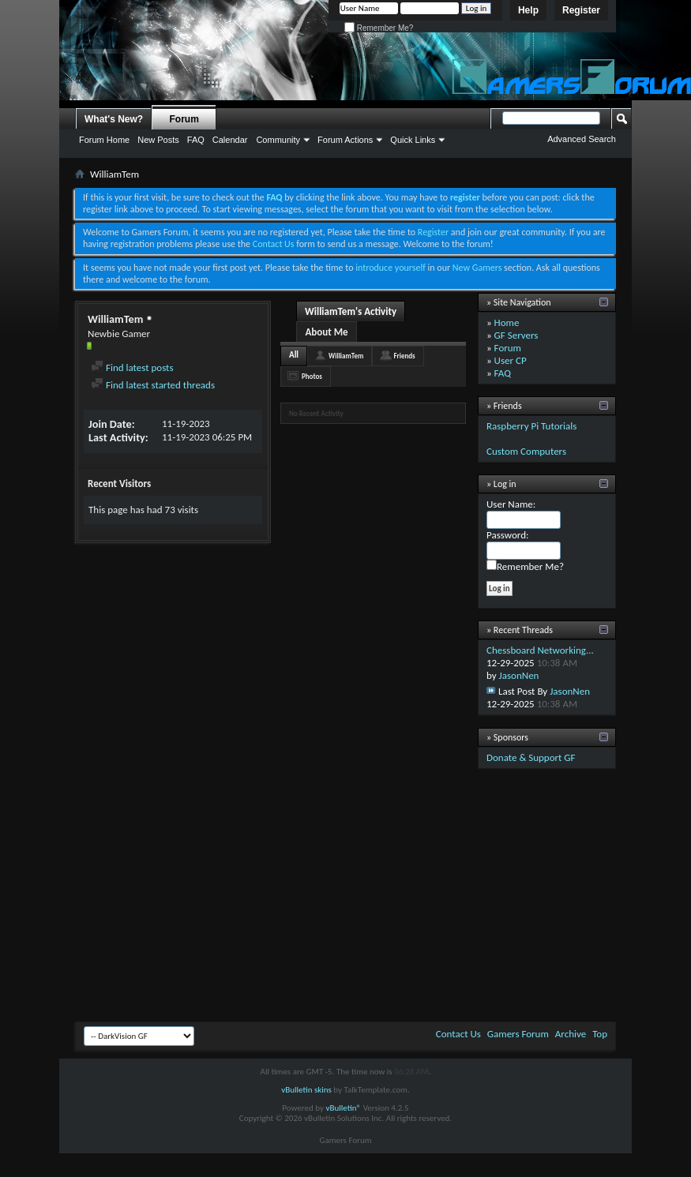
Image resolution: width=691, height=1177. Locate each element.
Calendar (230, 139)
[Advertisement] (346, 899)
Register (581, 10)
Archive (570, 1034)
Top (599, 1034)
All (294, 355)
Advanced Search (581, 139)
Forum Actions (345, 139)
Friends (404, 355)
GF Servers (516, 335)
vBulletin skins (306, 1090)
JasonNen (519, 675)
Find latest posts (132, 367)
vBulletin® (343, 1108)
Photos (312, 376)
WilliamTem (346, 355)
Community (278, 139)
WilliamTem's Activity (350, 311)
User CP (510, 360)
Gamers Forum (518, 1034)
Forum (184, 119)
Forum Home (104, 139)
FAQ (196, 139)
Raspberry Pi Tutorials (531, 426)
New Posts (158, 139)
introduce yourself (390, 267)
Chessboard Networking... (540, 650)
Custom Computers (526, 451)
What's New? (113, 119)
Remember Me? (378, 28)
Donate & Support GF (531, 757)
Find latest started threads (153, 385)
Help (528, 10)
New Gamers (477, 267)
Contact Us (274, 243)
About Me (326, 332)
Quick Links (412, 139)
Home (507, 322)
